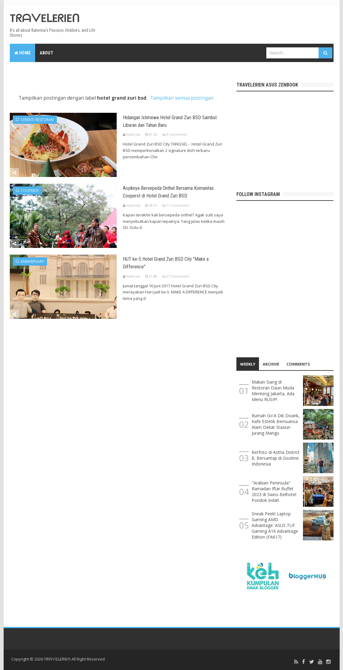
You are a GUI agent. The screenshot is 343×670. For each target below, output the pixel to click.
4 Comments (176, 134)
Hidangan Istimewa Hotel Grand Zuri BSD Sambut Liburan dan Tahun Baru (177, 120)
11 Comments (177, 212)
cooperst (27, 190)
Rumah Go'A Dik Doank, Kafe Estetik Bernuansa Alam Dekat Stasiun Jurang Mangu (276, 424)
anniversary (30, 260)
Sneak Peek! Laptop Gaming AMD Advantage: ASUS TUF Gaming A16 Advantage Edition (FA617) (275, 525)
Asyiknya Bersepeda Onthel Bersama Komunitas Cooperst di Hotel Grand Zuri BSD (175, 194)
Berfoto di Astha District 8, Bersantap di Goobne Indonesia (276, 458)
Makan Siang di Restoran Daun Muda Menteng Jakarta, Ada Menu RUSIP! (273, 390)
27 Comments (177, 274)
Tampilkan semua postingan (181, 98)
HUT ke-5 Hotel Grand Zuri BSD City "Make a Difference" (169, 260)
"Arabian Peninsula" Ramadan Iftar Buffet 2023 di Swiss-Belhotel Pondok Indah (274, 491)
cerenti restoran (35, 119)
